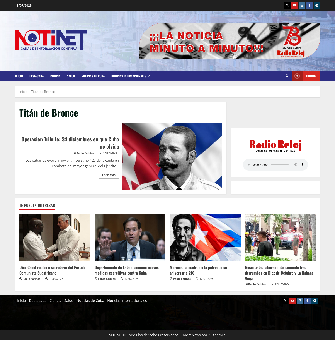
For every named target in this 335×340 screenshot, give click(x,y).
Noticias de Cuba (93, 76)
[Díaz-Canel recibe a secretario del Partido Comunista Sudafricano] (54, 237)
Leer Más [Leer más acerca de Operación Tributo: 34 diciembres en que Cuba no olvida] (110, 174)
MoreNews (192, 335)
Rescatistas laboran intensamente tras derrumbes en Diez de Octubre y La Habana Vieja (279, 273)
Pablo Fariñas (85, 153)
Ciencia (55, 76)
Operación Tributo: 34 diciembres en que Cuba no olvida (172, 156)
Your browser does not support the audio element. (275, 165)
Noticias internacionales (128, 76)
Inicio (19, 76)
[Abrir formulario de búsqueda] (287, 76)
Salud (71, 76)
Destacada (36, 76)
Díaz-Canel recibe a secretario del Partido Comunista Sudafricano (52, 270)
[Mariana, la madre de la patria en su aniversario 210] (205, 237)
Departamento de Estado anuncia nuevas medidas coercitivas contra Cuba (127, 270)
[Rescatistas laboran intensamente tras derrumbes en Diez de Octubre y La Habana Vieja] (280, 237)
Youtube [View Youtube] (304, 76)
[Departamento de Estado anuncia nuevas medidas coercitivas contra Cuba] (130, 237)
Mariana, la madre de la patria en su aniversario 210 (198, 270)
